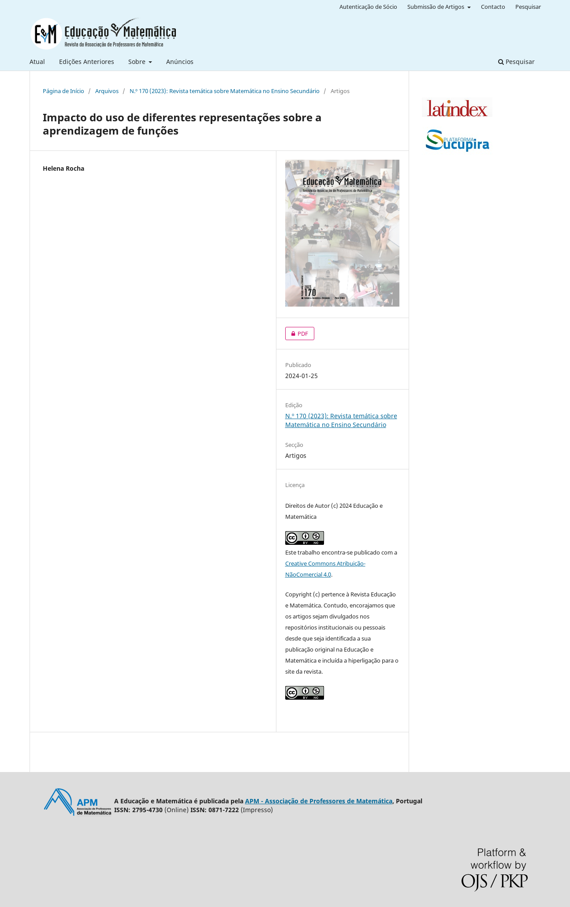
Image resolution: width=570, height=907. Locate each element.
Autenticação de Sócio (368, 7)
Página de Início (63, 91)
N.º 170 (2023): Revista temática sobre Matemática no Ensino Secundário (225, 91)
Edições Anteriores (86, 61)
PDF (296, 333)
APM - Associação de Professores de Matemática (318, 801)
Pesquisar (516, 61)
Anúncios (180, 61)
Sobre (137, 61)
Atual (37, 61)
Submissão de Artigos (436, 7)
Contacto (493, 7)
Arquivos (107, 91)
